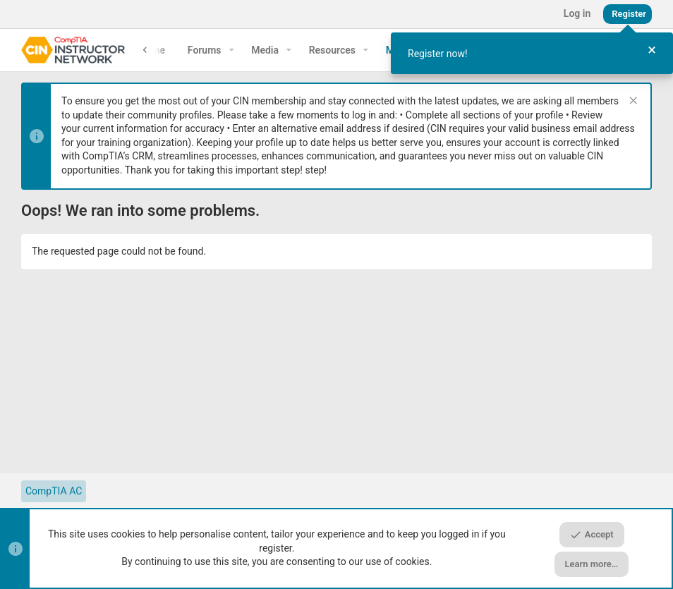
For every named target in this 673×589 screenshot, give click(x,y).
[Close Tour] (652, 50)
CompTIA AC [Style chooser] (53, 491)
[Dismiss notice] (632, 102)
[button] (232, 50)
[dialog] (532, 53)
